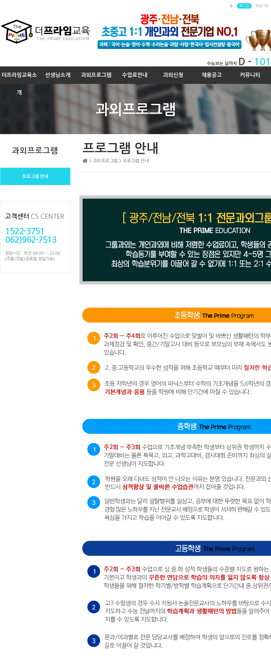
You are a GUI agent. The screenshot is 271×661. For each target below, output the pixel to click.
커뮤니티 (250, 75)
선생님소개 (58, 75)
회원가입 (262, 6)
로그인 (244, 6)
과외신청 (173, 75)
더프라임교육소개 (19, 78)
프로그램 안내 (35, 176)
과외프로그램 (96, 75)
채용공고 (211, 75)
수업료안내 (134, 75)
